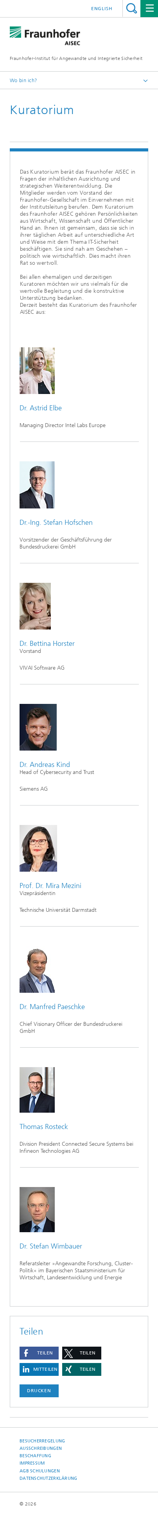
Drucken (39, 1390)
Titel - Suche (131, 8)
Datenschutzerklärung (48, 1478)
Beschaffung (35, 1455)
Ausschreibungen (41, 1448)
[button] (39, 1353)
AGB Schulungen (40, 1471)
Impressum (32, 1463)
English (102, 8)
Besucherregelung (42, 1441)
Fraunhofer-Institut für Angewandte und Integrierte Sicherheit (76, 58)
